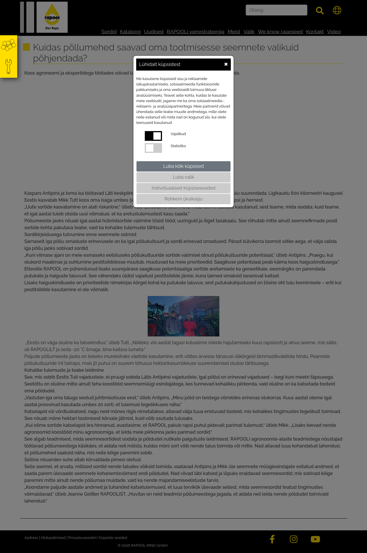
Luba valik (183, 177)
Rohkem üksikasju (183, 199)
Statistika (178, 146)
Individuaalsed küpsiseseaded (183, 188)
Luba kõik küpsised (183, 166)
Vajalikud (178, 134)
